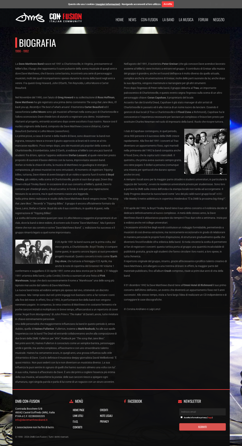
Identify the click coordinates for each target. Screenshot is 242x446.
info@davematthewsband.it (31, 419)
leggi (210, 418)
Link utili (78, 416)
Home (120, 19)
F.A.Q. (75, 421)
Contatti (77, 427)
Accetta (168, 4)
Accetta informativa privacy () (198, 418)
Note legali (106, 416)
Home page (78, 410)
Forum (203, 19)
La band (168, 19)
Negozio (219, 19)
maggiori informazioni (107, 4)
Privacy (104, 421)
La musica (186, 19)
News (132, 19)
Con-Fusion (149, 19)
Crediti (104, 410)
